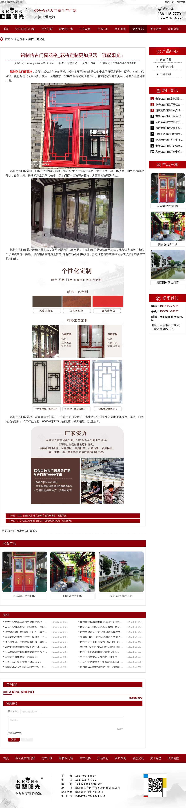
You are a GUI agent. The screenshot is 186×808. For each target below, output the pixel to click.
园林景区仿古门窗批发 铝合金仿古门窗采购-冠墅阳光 (169, 134)
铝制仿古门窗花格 (27, 530)
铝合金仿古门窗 (25, 29)
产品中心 (102, 29)
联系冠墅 (169, 2)
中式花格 (85, 29)
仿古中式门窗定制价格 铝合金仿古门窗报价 (169, 128)
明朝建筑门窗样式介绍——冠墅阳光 (169, 110)
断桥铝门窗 (66, 29)
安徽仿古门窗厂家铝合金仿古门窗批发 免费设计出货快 (169, 145)
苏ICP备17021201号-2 (90, 796)
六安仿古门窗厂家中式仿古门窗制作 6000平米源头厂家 (169, 151)
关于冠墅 (155, 29)
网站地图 (181, 2)
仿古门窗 (47, 29)
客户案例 (120, 29)
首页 (6, 29)
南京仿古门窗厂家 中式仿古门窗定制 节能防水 (169, 116)
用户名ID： (13, 711)
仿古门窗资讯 (36, 39)
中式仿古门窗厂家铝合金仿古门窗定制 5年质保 (169, 104)
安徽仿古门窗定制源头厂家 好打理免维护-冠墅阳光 (169, 98)
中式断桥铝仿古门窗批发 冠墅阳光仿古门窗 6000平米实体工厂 (169, 140)
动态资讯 (138, 29)
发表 (14, 739)
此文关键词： (9, 530)
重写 (27, 739)
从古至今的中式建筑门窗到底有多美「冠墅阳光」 (169, 122)
